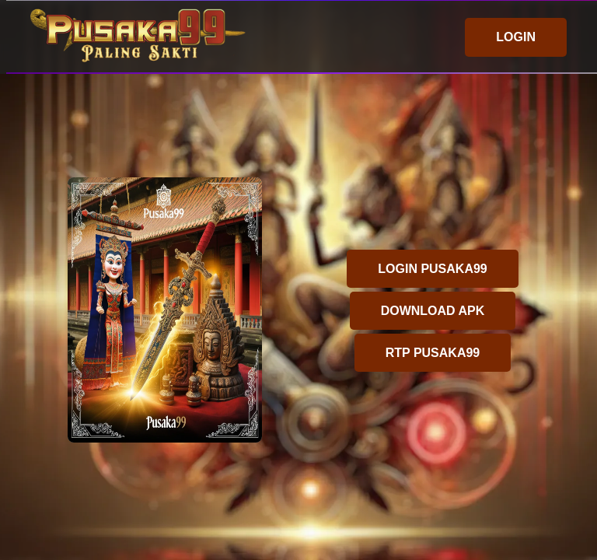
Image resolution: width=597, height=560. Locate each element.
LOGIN (516, 37)
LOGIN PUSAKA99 (432, 268)
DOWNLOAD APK (433, 310)
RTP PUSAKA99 (433, 352)
